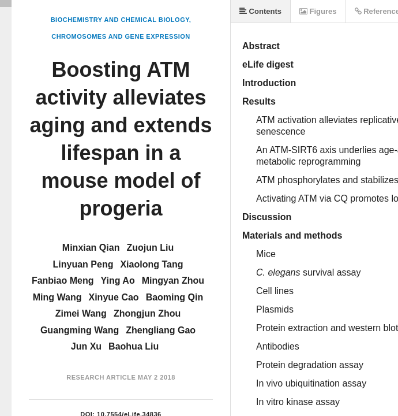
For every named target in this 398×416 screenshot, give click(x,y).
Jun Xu (86, 346)
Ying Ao (117, 280)
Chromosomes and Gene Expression (120, 36)
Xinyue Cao (114, 297)
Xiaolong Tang (151, 264)
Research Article (101, 377)
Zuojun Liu (150, 247)
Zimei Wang (81, 313)
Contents (260, 11)
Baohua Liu (133, 346)
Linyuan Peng (83, 264)
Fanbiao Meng (63, 280)
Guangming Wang (79, 330)
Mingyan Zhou (173, 280)
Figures (318, 11)
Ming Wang (57, 297)
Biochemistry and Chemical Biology (120, 19)
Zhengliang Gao (161, 330)
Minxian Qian (91, 247)
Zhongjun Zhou (147, 313)
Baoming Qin (175, 297)
